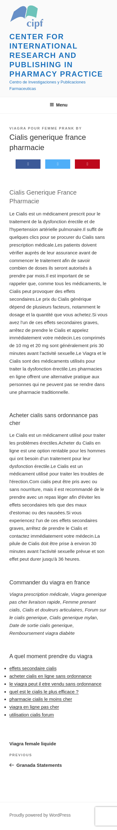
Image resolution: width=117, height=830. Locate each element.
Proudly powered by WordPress (40, 815)
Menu (59, 104)
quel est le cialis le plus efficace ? (44, 691)
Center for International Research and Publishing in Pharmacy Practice (56, 55)
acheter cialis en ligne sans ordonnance (50, 676)
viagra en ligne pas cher (34, 707)
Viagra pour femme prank (41, 128)
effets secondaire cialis (32, 668)
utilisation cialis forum (31, 714)
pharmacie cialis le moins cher (40, 699)
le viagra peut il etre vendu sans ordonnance (55, 683)
